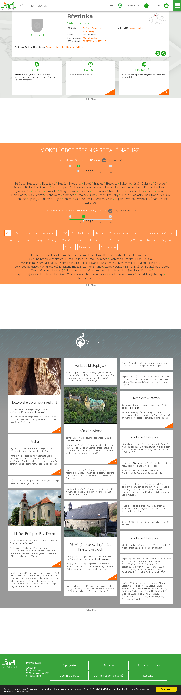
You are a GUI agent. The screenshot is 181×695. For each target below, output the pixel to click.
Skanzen (99, 233)
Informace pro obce (148, 665)
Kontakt (148, 675)
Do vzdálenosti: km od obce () (76, 210)
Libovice (132, 191)
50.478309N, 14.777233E (94, 41)
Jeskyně (107, 240)
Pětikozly (112, 195)
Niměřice (68, 195)
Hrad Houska (143, 259)
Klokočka (51, 191)
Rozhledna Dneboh (90, 278)
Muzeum (69, 247)
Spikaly (33, 199)
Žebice (163, 199)
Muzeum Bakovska (67, 263)
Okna (92, 195)
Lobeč (150, 191)
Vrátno (130, 199)
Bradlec (98, 183)
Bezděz (61, 183)
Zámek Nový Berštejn (150, 274)
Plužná (125, 195)
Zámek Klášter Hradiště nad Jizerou (147, 266)
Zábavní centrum (87, 247)
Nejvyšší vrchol (135, 240)
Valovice (80, 199)
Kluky (63, 191)
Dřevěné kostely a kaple (73, 240)
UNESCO (62, 233)
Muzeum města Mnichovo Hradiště (110, 270)
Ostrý (101, 195)
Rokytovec (151, 195)
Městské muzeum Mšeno (37, 263)
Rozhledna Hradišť (121, 259)
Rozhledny (14, 240)
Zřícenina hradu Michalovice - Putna (50, 259)
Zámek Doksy (113, 266)
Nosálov (81, 195)
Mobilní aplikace (69, 675)
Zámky (39, 240)
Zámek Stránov (93, 266)
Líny (141, 191)
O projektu (69, 665)
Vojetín (119, 199)
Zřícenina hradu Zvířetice (91, 259)
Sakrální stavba (108, 247)
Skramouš (19, 199)
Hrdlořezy (160, 187)
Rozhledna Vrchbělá (81, 255)
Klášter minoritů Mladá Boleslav (138, 263)
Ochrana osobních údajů (108, 675)
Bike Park (152, 240)
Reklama (108, 665)
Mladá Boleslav (90, 38)
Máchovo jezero (75, 270)
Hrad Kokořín (142, 270)
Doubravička (94, 187)
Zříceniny (51, 240)
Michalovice (53, 195)
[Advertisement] (90, 121)
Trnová (67, 199)
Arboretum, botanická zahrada (160, 233)
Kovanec (84, 191)
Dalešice (147, 183)
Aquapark (48, 233)
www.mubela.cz (137, 28)
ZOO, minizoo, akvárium (26, 233)
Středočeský (88, 31)
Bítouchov (75, 183)
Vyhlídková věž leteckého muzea (60, 266)
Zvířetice (90, 202)
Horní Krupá (144, 187)
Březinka (80, 16)
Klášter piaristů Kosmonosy (98, 263)
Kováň (73, 191)
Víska (109, 199)
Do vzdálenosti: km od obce (79, 160)
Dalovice (159, 183)
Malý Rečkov (36, 195)
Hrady (27, 240)
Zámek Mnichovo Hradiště (46, 270)
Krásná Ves (99, 191)
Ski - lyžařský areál (81, 233)
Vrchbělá (79, 47)
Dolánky (27, 187)
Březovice (111, 183)
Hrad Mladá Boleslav (25, 266)
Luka (160, 191)
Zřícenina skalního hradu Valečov (87, 274)
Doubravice (76, 187)
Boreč (87, 183)
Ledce (121, 191)
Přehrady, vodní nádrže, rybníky (124, 233)
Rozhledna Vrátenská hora (131, 255)
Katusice (38, 191)
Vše (7, 233)
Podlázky (137, 195)
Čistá (136, 183)
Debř (16, 187)
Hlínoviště (69, 47)
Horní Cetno (126, 187)
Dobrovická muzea (122, 274)
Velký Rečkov (95, 199)
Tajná (57, 199)
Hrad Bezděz (104, 255)
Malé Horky (18, 195)
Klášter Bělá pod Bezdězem (48, 255)
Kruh (111, 191)
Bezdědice (50, 47)
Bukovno (125, 183)
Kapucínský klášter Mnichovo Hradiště (40, 274)
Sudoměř (46, 199)
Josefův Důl (23, 191)
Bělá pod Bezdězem (92, 28)
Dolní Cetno (41, 187)
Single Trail (167, 240)
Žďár (154, 199)
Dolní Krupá (59, 187)
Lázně (119, 240)
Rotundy (94, 240)
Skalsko (165, 195)
